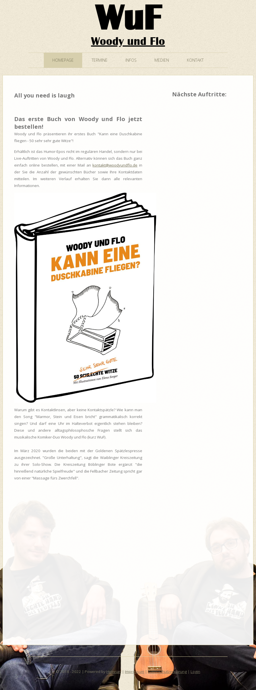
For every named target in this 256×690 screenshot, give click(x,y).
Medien (161, 60)
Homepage (63, 60)
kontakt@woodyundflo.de (114, 165)
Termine (100, 60)
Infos (131, 60)
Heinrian (113, 671)
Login (195, 671)
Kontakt (195, 60)
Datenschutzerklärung (167, 671)
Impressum (134, 671)
